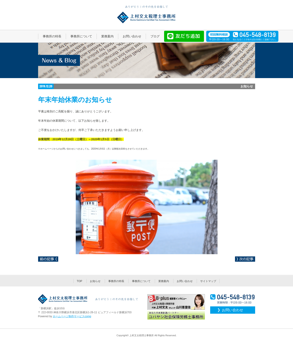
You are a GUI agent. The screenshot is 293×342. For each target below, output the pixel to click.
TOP (79, 281)
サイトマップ (208, 281)
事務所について (141, 281)
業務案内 (163, 281)
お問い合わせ (185, 281)
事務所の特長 (116, 281)
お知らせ (95, 281)
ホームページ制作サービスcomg (72, 316)
